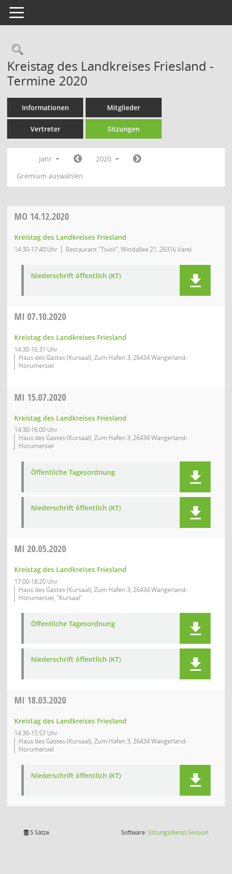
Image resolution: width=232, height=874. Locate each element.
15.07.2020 (40, 397)
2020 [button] (107, 158)
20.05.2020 (40, 548)
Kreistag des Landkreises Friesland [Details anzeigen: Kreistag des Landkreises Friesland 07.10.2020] (70, 337)
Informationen (45, 107)
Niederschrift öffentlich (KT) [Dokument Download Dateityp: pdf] (76, 276)
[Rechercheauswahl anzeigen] (15, 50)
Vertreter (45, 128)
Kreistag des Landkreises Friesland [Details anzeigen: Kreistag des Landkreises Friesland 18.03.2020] (70, 720)
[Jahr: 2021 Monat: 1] (137, 159)
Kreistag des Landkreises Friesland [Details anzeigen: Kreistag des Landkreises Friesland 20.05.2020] (70, 569)
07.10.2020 (40, 316)
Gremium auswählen (50, 175)
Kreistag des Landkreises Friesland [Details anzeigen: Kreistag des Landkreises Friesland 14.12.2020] (70, 237)
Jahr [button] (49, 158)
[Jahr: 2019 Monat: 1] (78, 159)
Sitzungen (123, 128)
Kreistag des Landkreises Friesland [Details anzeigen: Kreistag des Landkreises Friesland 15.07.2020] (70, 418)
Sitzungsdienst (178, 832)
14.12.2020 (41, 216)
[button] (195, 280)
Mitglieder (123, 107)
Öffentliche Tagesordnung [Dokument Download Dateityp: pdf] (73, 473)
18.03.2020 (40, 700)
